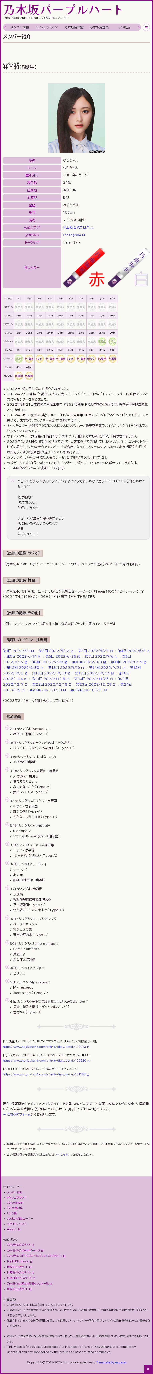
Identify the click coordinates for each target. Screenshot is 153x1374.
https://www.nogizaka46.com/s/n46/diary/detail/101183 (44, 1074)
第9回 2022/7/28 (47, 662)
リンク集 (12, 1213)
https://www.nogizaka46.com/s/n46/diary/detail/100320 (44, 1060)
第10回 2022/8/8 (87, 662)
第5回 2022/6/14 (22, 656)
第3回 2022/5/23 (93, 650)
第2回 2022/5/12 (54, 650)
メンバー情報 (19, 27)
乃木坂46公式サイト (19, 1244)
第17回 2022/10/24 (92, 673)
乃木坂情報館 (73, 27)
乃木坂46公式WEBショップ (23, 1250)
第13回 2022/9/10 (64, 667)
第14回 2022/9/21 (105, 667)
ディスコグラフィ (46, 27)
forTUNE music (18, 1261)
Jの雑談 (124, 27)
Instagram (72, 235)
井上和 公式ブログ (76, 227)
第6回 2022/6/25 (61, 656)
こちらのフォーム (18, 1114)
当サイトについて (17, 1224)
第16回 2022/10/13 (49, 673)
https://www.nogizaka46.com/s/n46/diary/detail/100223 (44, 1046)
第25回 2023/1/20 (45, 690)
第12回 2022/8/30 (23, 667)
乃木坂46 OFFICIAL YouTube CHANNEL (34, 1255)
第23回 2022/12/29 (94, 684)
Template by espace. (111, 1362)
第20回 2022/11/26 (91, 678)
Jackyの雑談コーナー (20, 1218)
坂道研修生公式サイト (19, 1278)
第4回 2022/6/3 (132, 650)
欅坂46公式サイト (17, 1289)
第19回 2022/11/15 (48, 678)
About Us (13, 1229)
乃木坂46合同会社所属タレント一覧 (28, 1283)
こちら (64, 1154)
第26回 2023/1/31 (87, 690)
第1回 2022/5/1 (16, 650)
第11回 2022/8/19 (126, 662)
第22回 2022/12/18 (49, 684)
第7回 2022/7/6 (99, 656)
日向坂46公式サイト (19, 1272)
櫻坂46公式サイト (17, 1267)
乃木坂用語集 (99, 27)
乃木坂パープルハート (64, 9)
